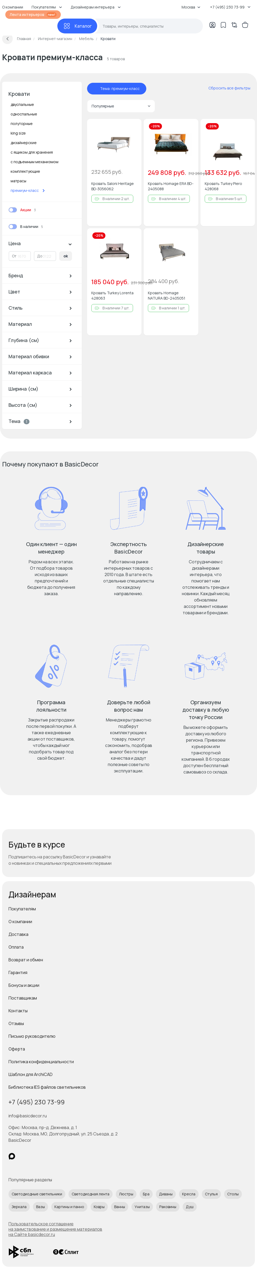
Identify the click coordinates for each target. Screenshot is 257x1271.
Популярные (121, 106)
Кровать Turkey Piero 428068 (223, 186)
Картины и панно (69, 1206)
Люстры (126, 1193)
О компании (20, 921)
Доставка (18, 934)
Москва (191, 7)
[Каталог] (77, 26)
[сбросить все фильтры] (225, 88)
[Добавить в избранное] (133, 127)
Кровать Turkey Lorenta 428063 (112, 295)
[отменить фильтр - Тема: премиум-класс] (95, 88)
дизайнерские (24, 142)
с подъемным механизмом (34, 161)
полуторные (22, 123)
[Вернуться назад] (7, 38)
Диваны (166, 1193)
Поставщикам (22, 998)
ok (65, 255)
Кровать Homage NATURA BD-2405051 (166, 295)
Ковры (99, 1206)
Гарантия (17, 972)
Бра (146, 1193)
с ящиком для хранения (32, 152)
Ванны (119, 1206)
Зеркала (19, 1206)
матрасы (18, 180)
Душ (190, 1206)
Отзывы (16, 1023)
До (39, 255)
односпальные (24, 113)
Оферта (16, 1049)
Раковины (167, 1206)
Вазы (40, 1206)
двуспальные (22, 104)
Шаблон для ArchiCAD (30, 1074)
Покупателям (22, 909)
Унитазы (142, 1206)
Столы (233, 1193)
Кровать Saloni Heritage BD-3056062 (112, 186)
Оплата (16, 947)
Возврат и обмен (25, 960)
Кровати (19, 93)
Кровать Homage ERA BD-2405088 (171, 186)
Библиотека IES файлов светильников (47, 1087)
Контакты (18, 1011)
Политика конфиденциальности (41, 1062)
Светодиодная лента (90, 1193)
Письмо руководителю (31, 1036)
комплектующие (25, 171)
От (14, 255)
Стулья (211, 1193)
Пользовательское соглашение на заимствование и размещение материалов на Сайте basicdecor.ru (55, 1229)
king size (18, 133)
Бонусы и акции (23, 985)
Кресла (188, 1193)
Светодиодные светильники (37, 1193)
